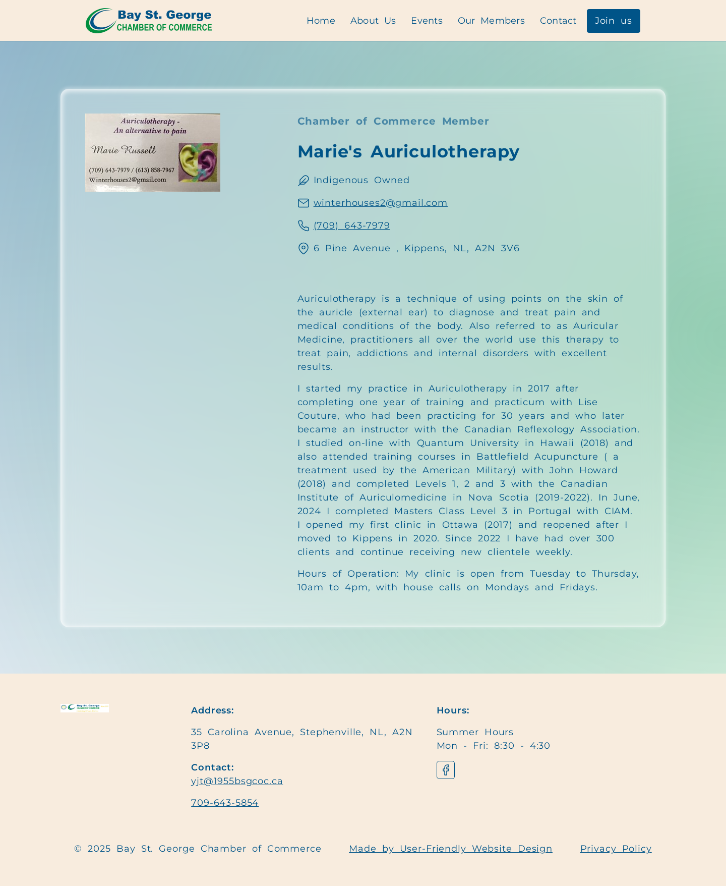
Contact (558, 20)
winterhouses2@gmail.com (381, 202)
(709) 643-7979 (352, 225)
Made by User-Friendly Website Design (451, 848)
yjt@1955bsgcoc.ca (237, 781)
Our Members (491, 20)
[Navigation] (149, 20)
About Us (373, 20)
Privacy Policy (616, 848)
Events (427, 20)
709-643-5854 (225, 802)
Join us (613, 20)
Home (321, 20)
